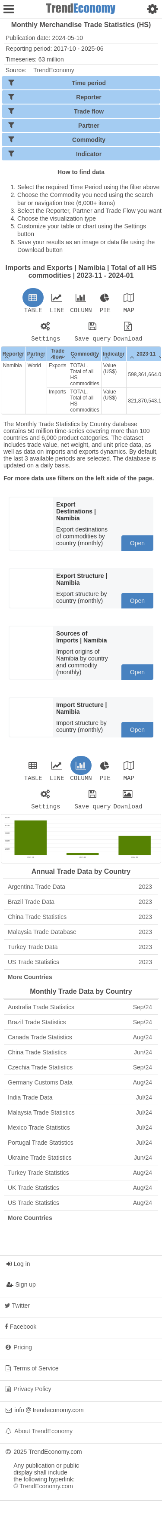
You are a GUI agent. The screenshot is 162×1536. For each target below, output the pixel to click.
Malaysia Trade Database (80, 937)
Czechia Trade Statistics (80, 1072)
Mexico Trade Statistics (80, 1132)
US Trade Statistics (80, 967)
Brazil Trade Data (80, 906)
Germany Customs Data (80, 1087)
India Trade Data (80, 1102)
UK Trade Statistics (80, 1192)
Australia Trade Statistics (80, 1012)
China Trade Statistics (80, 922)
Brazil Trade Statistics (80, 1027)
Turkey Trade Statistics (80, 1177)
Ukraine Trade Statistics (80, 1162)
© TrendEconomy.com (43, 1491)
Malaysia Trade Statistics (80, 1117)
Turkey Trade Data (80, 952)
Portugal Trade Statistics (80, 1147)
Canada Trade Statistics (80, 1042)
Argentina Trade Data (80, 891)
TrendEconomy (53, 70)
